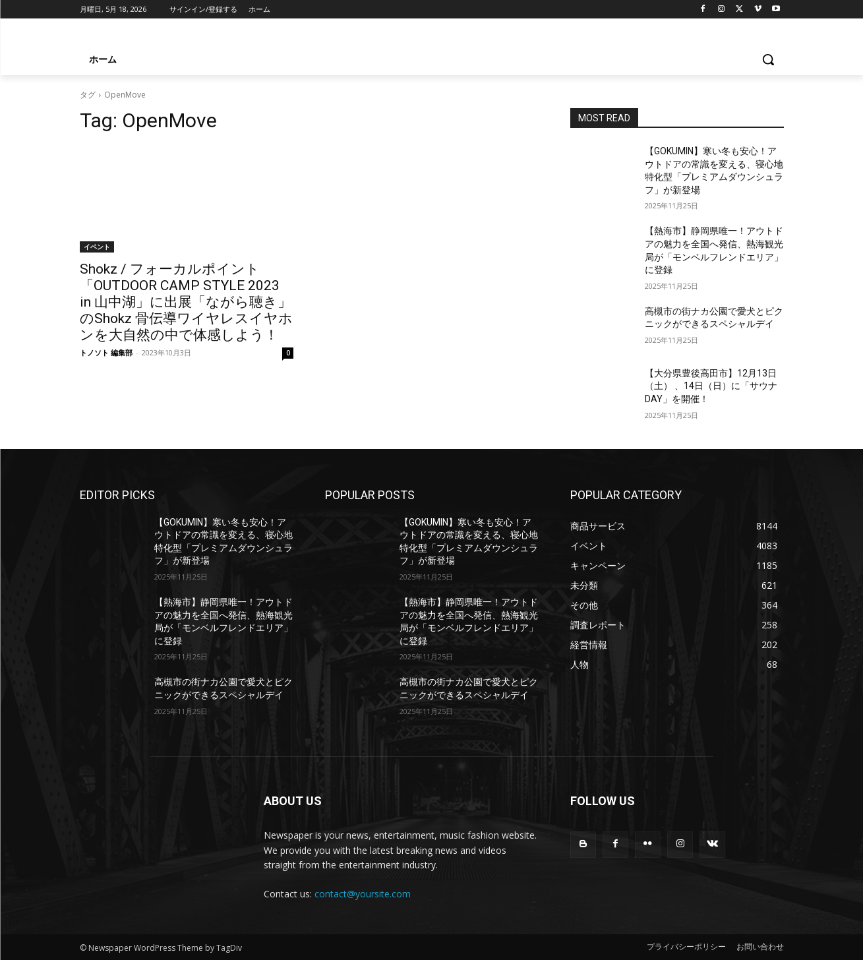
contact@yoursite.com (362, 893)
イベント (97, 246)
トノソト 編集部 (106, 352)
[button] (768, 59)
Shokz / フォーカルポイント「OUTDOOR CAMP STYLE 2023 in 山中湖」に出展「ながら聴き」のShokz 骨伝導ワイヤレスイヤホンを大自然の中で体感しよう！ (186, 302)
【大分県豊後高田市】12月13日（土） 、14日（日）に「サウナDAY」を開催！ (711, 386)
